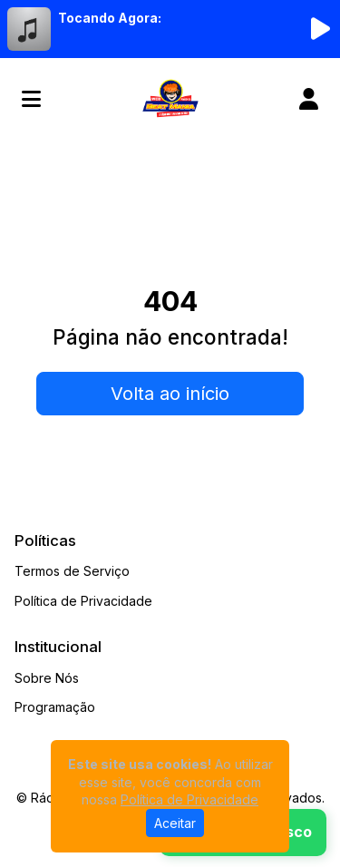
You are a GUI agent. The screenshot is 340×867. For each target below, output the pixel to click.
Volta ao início (170, 393)
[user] (308, 98)
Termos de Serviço (72, 571)
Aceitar (175, 823)
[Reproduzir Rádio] (320, 29)
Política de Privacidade (83, 601)
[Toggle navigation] (31, 98)
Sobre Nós (47, 678)
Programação (55, 707)
